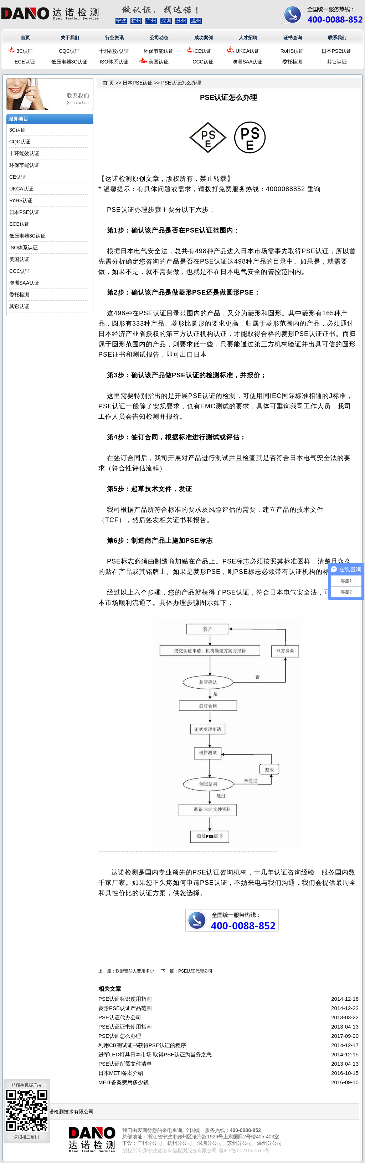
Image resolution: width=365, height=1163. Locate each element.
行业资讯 (114, 37)
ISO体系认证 (113, 62)
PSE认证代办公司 (119, 1017)
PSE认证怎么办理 (119, 1036)
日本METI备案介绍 (120, 1073)
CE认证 (203, 51)
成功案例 (203, 37)
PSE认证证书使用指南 (125, 1027)
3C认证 (25, 51)
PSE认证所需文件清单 (125, 1064)
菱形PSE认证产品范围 (125, 1008)
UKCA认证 (247, 51)
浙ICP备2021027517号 (244, 1150)
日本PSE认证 (336, 51)
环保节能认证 (159, 51)
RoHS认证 (292, 51)
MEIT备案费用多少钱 (123, 1082)
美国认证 (159, 62)
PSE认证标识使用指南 (125, 999)
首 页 (108, 83)
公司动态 (159, 37)
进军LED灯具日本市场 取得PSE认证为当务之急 (155, 1054)
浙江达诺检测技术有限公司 (64, 1111)
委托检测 (292, 62)
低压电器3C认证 (69, 62)
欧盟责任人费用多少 (134, 971)
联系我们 (337, 37)
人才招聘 (248, 37)
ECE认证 (25, 62)
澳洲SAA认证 (247, 62)
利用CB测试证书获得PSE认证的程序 (142, 1045)
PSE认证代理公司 (195, 971)
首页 (25, 37)
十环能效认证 (114, 51)
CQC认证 (69, 51)
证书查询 (292, 37)
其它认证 (337, 62)
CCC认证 (202, 62)
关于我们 (70, 37)
